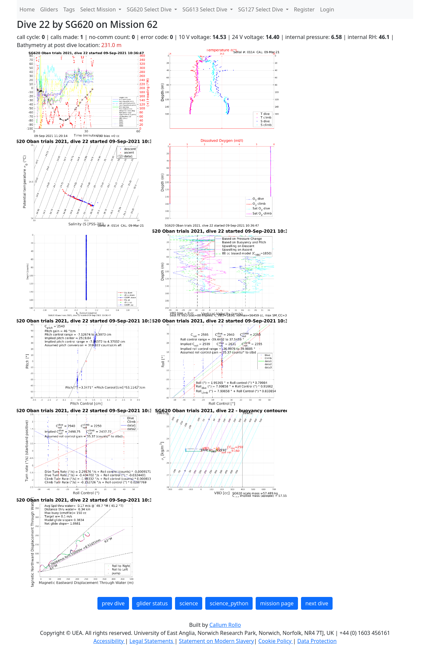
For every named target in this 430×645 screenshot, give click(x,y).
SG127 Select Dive (261, 9)
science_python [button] (229, 603)
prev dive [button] (113, 603)
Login (327, 9)
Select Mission (98, 9)
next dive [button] (316, 603)
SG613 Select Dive (205, 9)
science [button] (188, 603)
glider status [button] (152, 603)
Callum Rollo (225, 625)
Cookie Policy (275, 641)
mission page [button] (277, 603)
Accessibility (109, 641)
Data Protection (317, 641)
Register (304, 9)
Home (27, 9)
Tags (69, 9)
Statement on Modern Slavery (216, 641)
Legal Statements (151, 641)
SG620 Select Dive (150, 9)
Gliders (49, 9)
